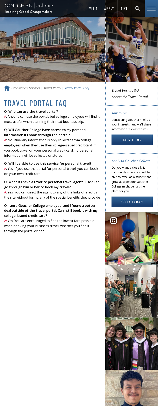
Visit (93, 8)
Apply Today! (132, 201)
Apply (109, 8)
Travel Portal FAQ (125, 90)
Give (124, 8)
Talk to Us (132, 139)
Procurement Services (25, 88)
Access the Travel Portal (130, 97)
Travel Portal (52, 88)
